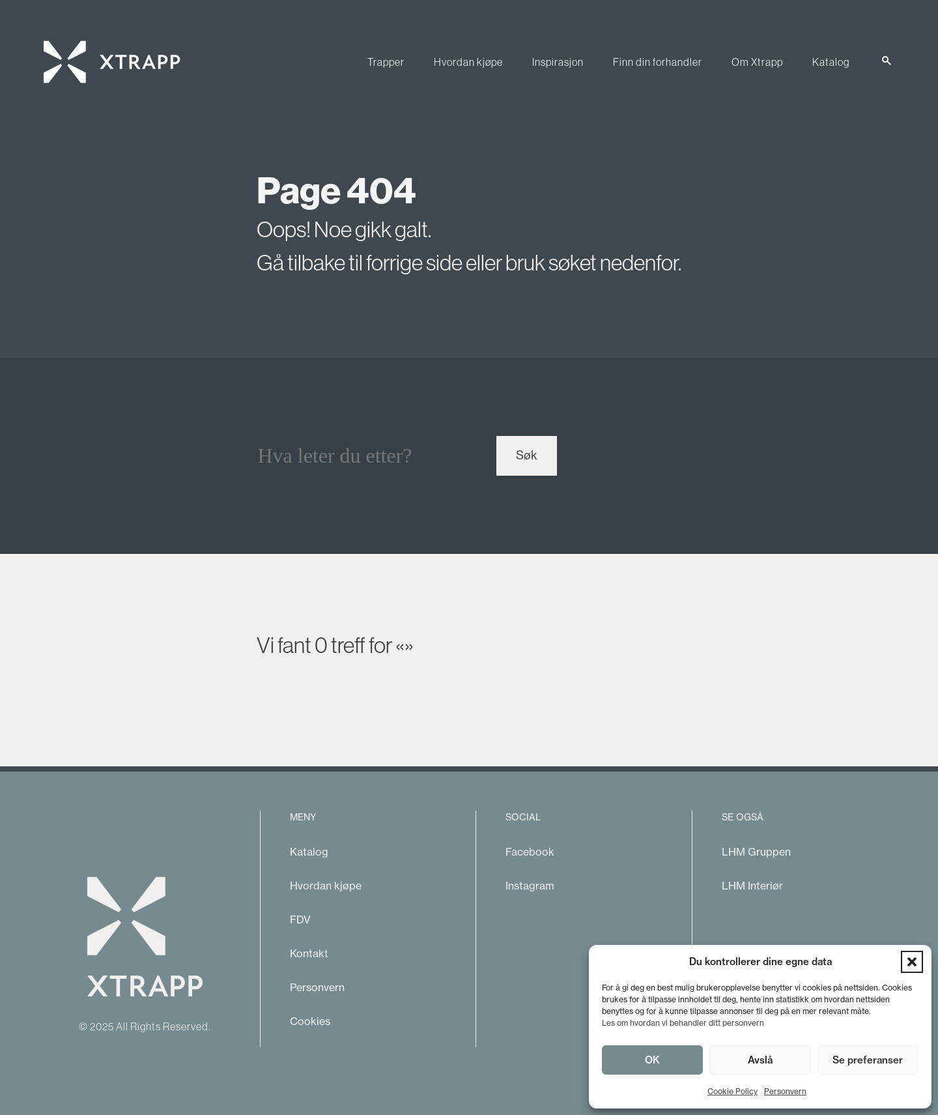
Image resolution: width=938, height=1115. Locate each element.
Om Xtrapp (757, 62)
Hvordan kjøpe (468, 62)
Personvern (785, 1091)
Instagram (529, 885)
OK (652, 1060)
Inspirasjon (558, 62)
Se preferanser (867, 1060)
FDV (300, 919)
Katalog (830, 62)
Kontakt (309, 953)
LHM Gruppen (756, 851)
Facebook (529, 851)
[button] (911, 961)
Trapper (386, 62)
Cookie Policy (732, 1091)
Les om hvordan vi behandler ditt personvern (683, 1023)
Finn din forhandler (657, 62)
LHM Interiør (752, 885)
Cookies (310, 1021)
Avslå (760, 1060)
